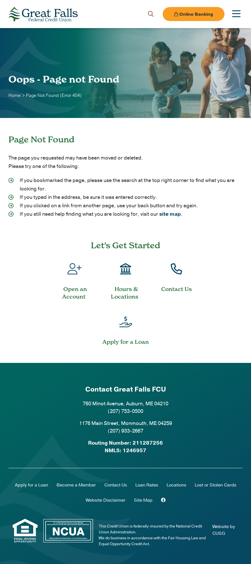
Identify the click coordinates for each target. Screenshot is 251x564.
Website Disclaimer (105, 500)
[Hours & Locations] (125, 277)
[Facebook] (163, 500)
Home (14, 95)
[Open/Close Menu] (236, 14)
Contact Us (115, 485)
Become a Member (76, 485)
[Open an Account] (74, 277)
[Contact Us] (176, 273)
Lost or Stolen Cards (215, 485)
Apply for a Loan (31, 485)
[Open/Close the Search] (151, 14)
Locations (176, 485)
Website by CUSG (223, 530)
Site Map (143, 500)
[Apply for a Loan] (125, 326)
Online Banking (193, 14)
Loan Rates (146, 485)
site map (170, 214)
